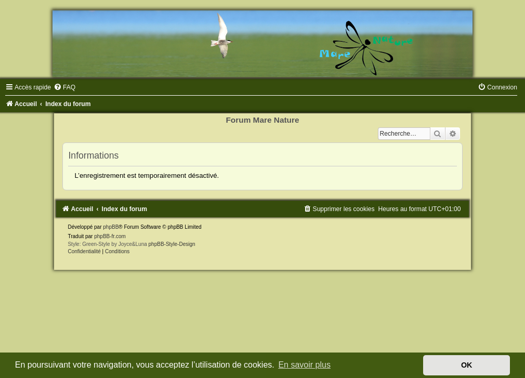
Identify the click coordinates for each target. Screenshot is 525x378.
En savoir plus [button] (304, 364)
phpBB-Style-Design (172, 244)
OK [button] (466, 365)
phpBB (111, 227)
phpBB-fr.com (110, 236)
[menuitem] (64, 87)
